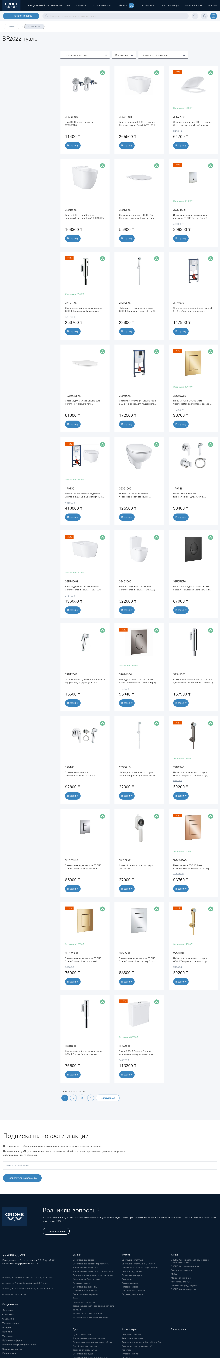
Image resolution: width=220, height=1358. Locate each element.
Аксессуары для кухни (132, 1334)
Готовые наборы (130, 1287)
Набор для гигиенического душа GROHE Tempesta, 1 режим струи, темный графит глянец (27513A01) (191, 775)
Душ (75, 1329)
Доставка (7, 1310)
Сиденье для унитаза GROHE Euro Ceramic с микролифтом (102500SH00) (82, 403)
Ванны (75, 1298)
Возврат (6, 1327)
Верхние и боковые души (85, 1350)
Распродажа (9, 1353)
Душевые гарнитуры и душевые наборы (92, 1342)
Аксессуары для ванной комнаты (88, 1313)
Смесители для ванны (83, 1260)
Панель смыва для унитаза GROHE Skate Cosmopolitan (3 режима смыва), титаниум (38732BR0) (83, 868)
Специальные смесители (85, 1290)
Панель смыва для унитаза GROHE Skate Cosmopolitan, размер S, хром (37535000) (138, 961)
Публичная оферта (12, 1340)
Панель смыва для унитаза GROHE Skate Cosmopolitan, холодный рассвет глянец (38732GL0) (83, 961)
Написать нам (56, 1231)
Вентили (77, 1310)
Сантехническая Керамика (85, 1294)
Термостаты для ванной (84, 1302)
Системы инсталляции (133, 1260)
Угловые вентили (130, 1354)
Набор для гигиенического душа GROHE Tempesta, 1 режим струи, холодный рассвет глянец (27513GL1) (192, 961)
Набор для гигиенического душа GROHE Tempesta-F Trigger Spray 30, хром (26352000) (137, 311)
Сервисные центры (12, 1349)
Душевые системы (82, 1334)
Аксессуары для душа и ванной (137, 1346)
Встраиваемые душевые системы (89, 1338)
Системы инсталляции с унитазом (138, 1264)
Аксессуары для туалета (134, 1338)
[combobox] (115, 16)
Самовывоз (8, 1314)
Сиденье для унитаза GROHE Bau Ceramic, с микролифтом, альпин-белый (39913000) (136, 218)
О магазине (8, 1319)
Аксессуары (127, 1279)
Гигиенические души (132, 1275)
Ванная (77, 1254)
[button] (100, 5)
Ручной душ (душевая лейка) (86, 1346)
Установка (7, 1336)
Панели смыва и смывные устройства (140, 1267)
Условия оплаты (10, 1323)
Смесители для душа (83, 1354)
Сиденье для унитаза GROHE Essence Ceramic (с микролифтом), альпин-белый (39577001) (192, 125)
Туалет (126, 1254)
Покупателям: (10, 1304)
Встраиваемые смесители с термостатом (93, 1271)
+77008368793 (13, 1255)
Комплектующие (130, 1283)
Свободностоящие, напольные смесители (93, 1275)
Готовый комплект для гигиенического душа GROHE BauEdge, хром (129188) (188, 496)
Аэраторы (127, 1350)
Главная (11, 26)
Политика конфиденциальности (19, 1344)
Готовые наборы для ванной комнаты (90, 1317)
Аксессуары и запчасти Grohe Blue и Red (142, 1342)
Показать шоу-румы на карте (20, 1263)
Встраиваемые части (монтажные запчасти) (94, 1306)
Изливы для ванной (82, 1283)
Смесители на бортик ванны (86, 1279)
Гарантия (7, 1331)
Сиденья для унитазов (132, 1294)
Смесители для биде (132, 1271)
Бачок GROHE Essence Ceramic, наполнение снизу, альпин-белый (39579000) (136, 1054)
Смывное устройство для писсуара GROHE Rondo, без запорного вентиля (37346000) (83, 1054)
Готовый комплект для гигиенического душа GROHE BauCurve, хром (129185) (80, 775)
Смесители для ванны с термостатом (91, 1264)
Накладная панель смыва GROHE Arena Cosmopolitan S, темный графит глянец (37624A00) (139, 682)
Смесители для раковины (85, 1287)
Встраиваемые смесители (85, 1267)
